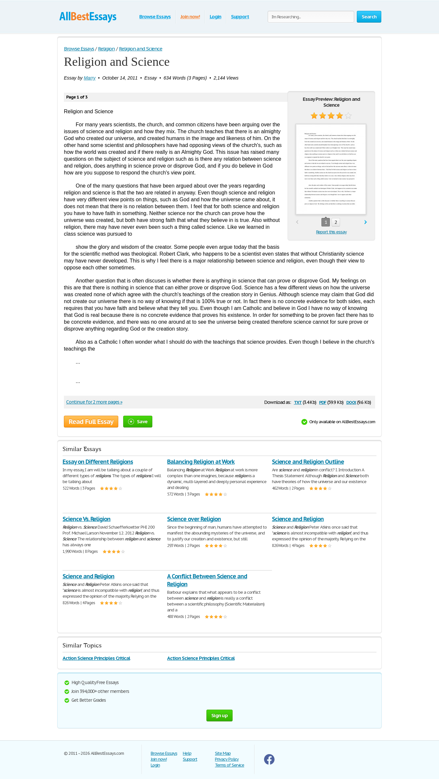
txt (298, 402)
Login (215, 16)
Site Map (223, 753)
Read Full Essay (91, 421)
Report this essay (331, 232)
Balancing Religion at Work (201, 461)
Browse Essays (154, 16)
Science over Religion (193, 519)
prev (297, 222)
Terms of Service (229, 765)
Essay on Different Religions (98, 461)
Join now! (190, 16)
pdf (322, 402)
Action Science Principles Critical (96, 658)
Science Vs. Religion (86, 519)
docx (351, 402)
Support (240, 16)
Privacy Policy (227, 759)
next (365, 222)
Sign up (219, 715)
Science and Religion (298, 519)
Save (137, 421)
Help (187, 753)
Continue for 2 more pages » (94, 402)
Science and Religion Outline (308, 461)
